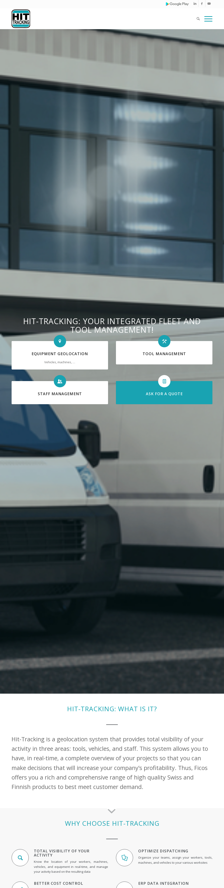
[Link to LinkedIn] (195, 3)
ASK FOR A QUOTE (164, 393)
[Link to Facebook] (201, 3)
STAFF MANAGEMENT (60, 393)
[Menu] (207, 18)
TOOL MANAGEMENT (164, 353)
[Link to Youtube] (208, 3)
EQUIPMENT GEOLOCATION (60, 353)
